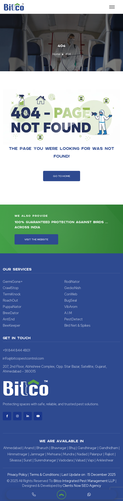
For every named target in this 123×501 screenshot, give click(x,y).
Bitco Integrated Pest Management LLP (84, 481)
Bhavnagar (58, 448)
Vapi (90, 460)
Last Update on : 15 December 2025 (89, 474)
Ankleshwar (104, 460)
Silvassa (15, 460)
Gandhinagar (87, 448)
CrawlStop (11, 288)
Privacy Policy (17, 474)
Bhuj (72, 448)
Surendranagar (45, 460)
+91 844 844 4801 (16, 350)
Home (56, 54)
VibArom (70, 306)
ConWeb (70, 294)
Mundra (68, 454)
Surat (28, 460)
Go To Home (61, 176)
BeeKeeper (11, 325)
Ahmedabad (12, 448)
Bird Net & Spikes (77, 325)
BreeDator (11, 313)
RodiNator (72, 281)
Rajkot (109, 454)
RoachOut (10, 300)
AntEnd (9, 319)
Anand (29, 448)
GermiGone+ (13, 281)
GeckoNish (72, 288)
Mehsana (54, 454)
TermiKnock (12, 294)
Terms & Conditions (44, 474)
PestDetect (73, 319)
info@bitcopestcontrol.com (23, 358)
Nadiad (82, 454)
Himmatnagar (17, 454)
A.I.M (68, 313)
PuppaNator (12, 306)
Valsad (80, 460)
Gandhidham (108, 448)
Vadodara (66, 460)
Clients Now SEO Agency (82, 485)
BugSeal (70, 300)
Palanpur (96, 454)
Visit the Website (36, 239)
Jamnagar (37, 454)
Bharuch (42, 448)
